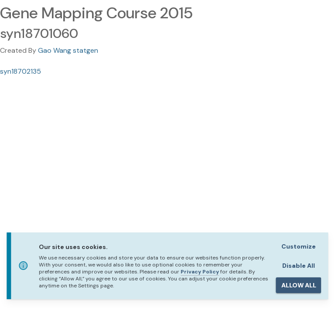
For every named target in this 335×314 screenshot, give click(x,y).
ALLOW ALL (298, 285)
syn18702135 (20, 71)
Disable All (298, 266)
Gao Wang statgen (68, 50)
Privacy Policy (200, 271)
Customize (298, 246)
